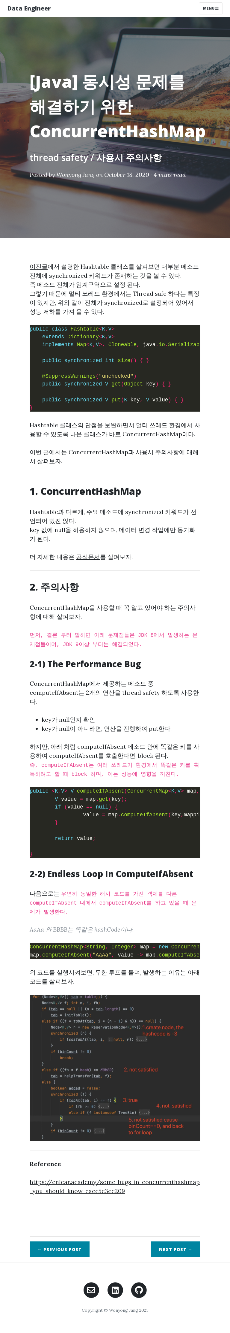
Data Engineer (29, 8)
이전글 (39, 266)
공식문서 (88, 557)
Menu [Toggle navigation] (211, 8)
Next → (176, 1249)
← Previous (59, 1249)
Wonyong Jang (75, 174)
